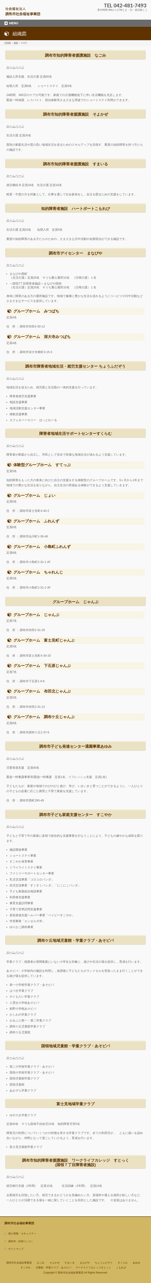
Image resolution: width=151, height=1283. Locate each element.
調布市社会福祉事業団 (19, 1262)
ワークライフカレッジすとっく (93, 1267)
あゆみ (136, 1262)
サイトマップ (16, 1248)
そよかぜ (54, 1262)
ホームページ (15, 67)
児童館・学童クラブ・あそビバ (53, 1267)
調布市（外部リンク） (21, 1241)
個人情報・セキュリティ (22, 1233)
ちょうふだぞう (104, 1262)
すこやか (26, 1267)
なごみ (40, 1262)
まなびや (85, 1262)
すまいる (69, 1262)
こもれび (121, 1267)
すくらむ (123, 1262)
